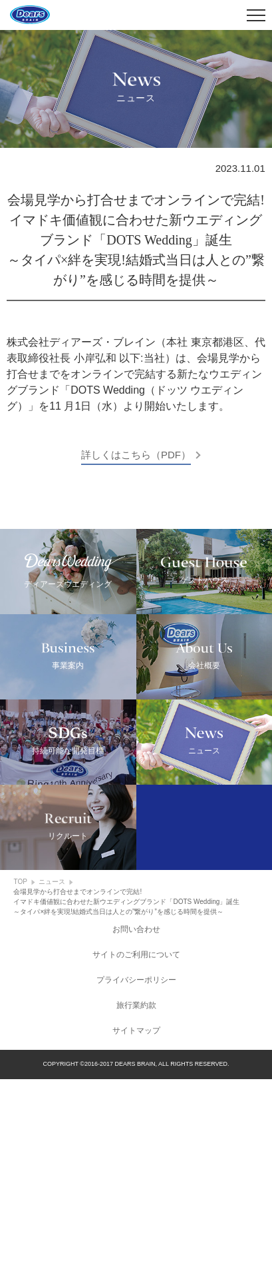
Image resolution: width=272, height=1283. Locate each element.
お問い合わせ (136, 1133)
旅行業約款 (136, 1209)
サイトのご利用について (136, 1158)
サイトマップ (136, 1234)
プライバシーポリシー (136, 1183)
